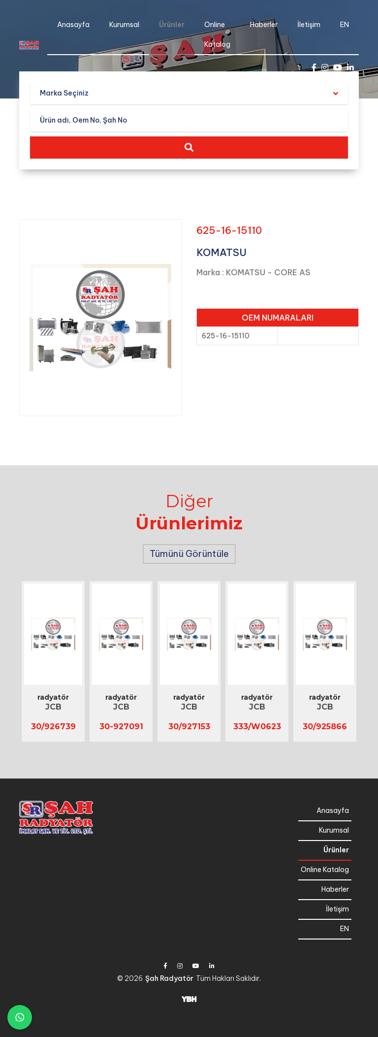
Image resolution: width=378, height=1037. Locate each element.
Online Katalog (217, 34)
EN (344, 24)
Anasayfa (73, 24)
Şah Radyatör (169, 978)
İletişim (308, 24)
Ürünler (172, 24)
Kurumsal (124, 24)
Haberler (264, 24)
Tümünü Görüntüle (189, 553)
